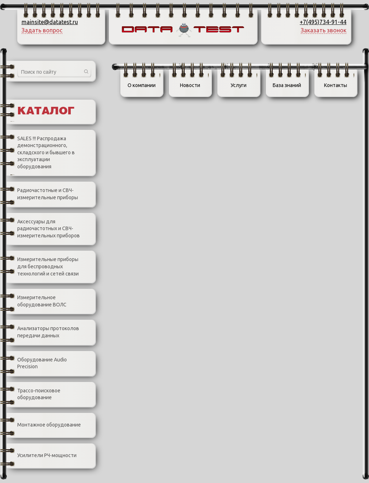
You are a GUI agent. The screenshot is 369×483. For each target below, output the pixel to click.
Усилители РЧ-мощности (41, 456)
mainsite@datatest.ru (50, 22)
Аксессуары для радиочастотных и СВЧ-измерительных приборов (43, 228)
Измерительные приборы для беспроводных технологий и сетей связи (42, 266)
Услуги (238, 85)
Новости (190, 85)
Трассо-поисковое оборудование (33, 394)
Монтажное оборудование (43, 425)
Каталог (45, 111)
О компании (142, 85)
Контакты (335, 85)
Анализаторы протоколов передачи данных (42, 332)
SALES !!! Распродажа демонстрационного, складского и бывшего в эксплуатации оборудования (40, 152)
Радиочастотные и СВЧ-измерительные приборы (42, 194)
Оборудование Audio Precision (36, 363)
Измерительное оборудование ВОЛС (36, 301)
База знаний (287, 85)
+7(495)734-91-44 (323, 22)
